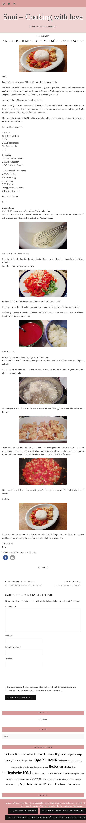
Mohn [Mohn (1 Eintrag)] (82, 774)
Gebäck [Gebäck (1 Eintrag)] (13, 767)
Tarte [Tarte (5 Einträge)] (46, 784)
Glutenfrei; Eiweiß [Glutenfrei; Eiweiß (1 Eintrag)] (29, 767)
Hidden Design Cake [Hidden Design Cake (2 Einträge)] (67, 767)
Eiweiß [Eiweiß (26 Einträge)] (51, 760)
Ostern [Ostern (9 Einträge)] (34, 779)
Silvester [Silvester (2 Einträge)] (9, 784)
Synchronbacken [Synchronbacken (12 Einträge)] (31, 784)
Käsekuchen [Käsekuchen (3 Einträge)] (57, 773)
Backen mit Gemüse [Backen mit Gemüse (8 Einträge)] (41, 754)
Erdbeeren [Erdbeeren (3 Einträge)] (62, 760)
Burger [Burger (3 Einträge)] (70, 754)
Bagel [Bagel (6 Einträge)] (58, 754)
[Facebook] (9, 4)
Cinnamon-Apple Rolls (67, 583)
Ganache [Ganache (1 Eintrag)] (70, 761)
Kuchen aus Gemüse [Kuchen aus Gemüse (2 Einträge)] (43, 773)
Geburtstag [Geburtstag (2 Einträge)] (77, 761)
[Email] (14, 4)
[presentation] (28, 675)
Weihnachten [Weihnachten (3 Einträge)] (74, 784)
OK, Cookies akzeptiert (23, 811)
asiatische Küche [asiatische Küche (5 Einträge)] (13, 754)
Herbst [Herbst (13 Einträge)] (53, 766)
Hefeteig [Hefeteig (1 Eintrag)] (45, 767)
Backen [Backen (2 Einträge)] (26, 754)
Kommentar (11, 606)
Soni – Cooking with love (43, 16)
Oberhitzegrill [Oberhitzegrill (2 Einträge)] (18, 779)
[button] (5, 557)
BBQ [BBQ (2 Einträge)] (64, 754)
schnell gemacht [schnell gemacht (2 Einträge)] (74, 779)
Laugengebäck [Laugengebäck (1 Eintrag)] (74, 774)
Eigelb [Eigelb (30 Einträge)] (39, 760)
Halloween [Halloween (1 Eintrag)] (38, 767)
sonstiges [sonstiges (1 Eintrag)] (17, 785)
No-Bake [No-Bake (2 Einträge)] (8, 779)
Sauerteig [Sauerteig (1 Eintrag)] (65, 779)
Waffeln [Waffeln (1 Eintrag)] (64, 785)
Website (8, 658)
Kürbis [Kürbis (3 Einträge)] (66, 773)
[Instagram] (4, 4)
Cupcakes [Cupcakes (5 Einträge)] (27, 760)
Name (8, 635)
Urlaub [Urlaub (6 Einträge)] (58, 784)
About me (43, 720)
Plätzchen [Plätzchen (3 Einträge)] (43, 779)
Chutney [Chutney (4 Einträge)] (8, 760)
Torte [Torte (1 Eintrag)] (51, 785)
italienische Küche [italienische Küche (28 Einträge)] (18, 772)
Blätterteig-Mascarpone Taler (24, 583)
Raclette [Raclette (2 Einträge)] (51, 779)
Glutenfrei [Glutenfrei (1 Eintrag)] (19, 767)
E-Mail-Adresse (13, 647)
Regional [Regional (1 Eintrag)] (58, 779)
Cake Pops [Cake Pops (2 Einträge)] (78, 754)
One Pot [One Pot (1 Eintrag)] (27, 779)
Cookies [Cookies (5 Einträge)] (17, 760)
